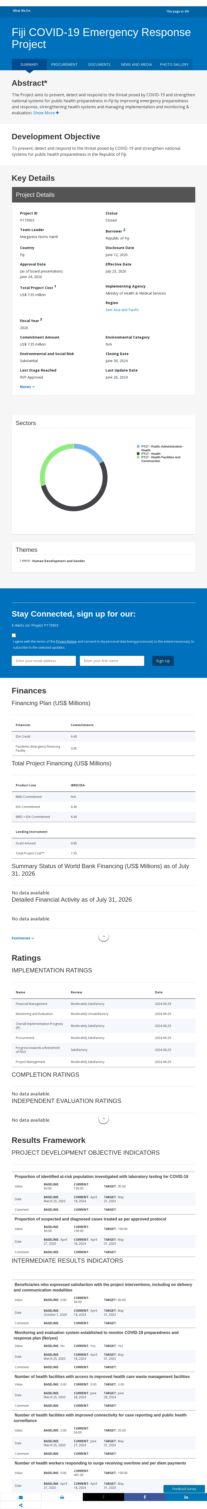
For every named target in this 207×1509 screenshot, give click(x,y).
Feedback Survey (184, 1489)
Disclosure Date (120, 247)
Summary (29, 64)
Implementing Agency (126, 286)
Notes (25, 386)
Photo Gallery (174, 64)
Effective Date (118, 264)
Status (112, 213)
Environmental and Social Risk (47, 353)
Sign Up (163, 660)
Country (27, 247)
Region (112, 302)
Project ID (29, 213)
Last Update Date (122, 370)
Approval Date (33, 264)
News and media (136, 64)
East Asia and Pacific (122, 309)
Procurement (64, 64)
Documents (99, 64)
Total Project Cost (38, 287)
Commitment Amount (40, 337)
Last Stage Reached (38, 370)
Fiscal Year (31, 320)
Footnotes (21, 938)
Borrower (115, 230)
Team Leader (32, 229)
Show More (46, 113)
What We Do (22, 11)
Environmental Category (128, 337)
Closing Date (117, 353)
